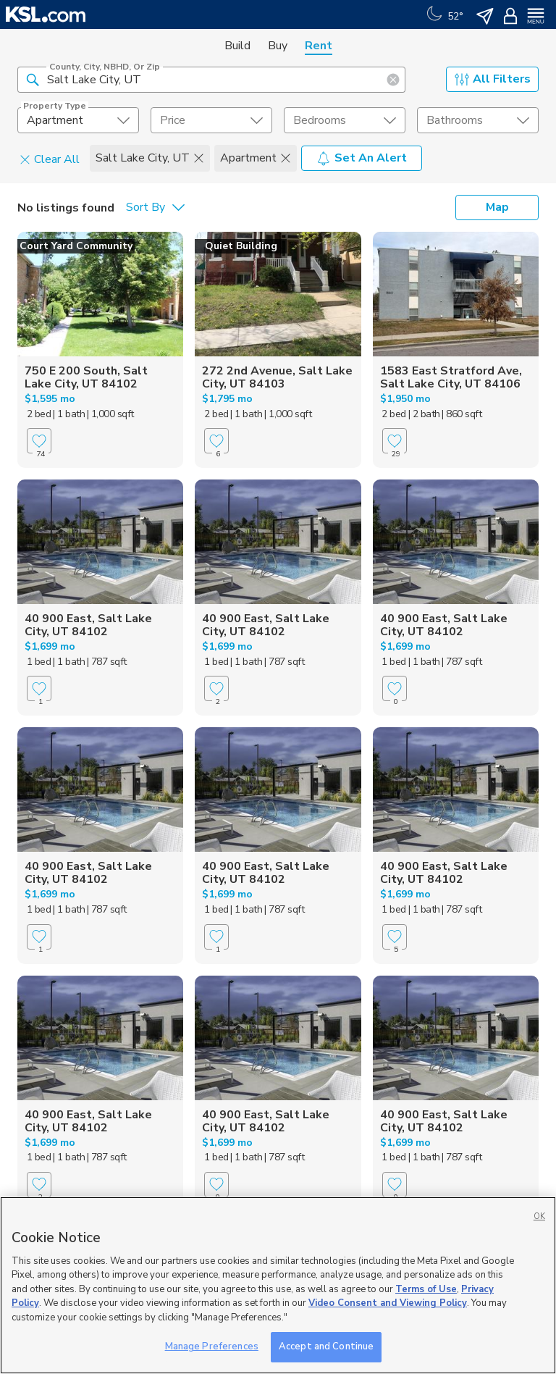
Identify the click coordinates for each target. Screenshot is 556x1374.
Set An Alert (361, 158)
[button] (32, 79)
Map (497, 207)
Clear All (50, 158)
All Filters (493, 79)
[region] (278, 1285)
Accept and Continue (326, 1346)
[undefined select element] (78, 120)
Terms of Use (426, 1289)
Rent (318, 46)
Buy (277, 46)
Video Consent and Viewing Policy (387, 1303)
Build (237, 46)
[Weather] (443, 14)
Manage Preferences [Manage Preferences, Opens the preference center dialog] (211, 1346)
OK (539, 1216)
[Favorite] (39, 440)
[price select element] (211, 120)
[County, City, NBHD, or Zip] (211, 80)
